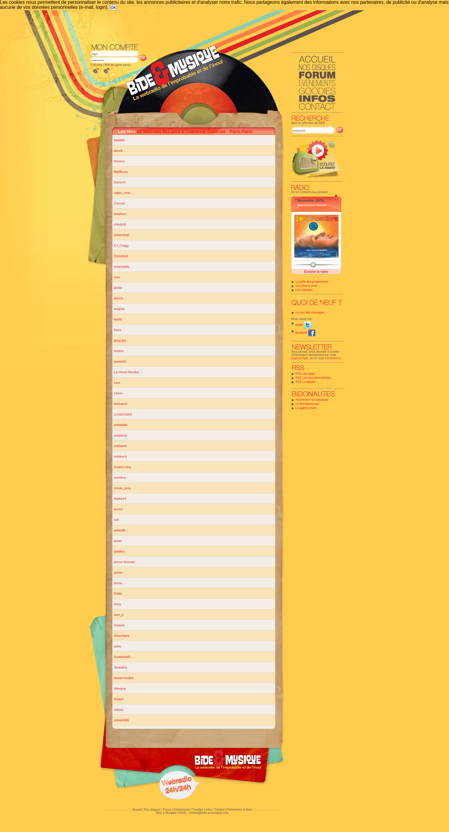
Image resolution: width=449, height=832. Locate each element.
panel (118, 541)
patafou (119, 551)
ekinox (118, 298)
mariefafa (120, 425)
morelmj (119, 477)
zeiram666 (121, 720)
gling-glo (120, 340)
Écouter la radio (316, 271)
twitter (303, 324)
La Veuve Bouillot (126, 372)
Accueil (137, 809)
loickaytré (120, 403)
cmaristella (122, 266)
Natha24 (120, 498)
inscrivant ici (333, 358)
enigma (119, 309)
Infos (209, 809)
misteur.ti (120, 456)
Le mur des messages (310, 312)
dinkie (118, 287)
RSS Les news (305, 373)
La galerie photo (306, 408)
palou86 (119, 530)
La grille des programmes (312, 281)
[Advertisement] (217, 26)
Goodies (197, 809)
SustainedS (122, 657)
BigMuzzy (121, 171)
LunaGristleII (123, 414)
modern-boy (122, 467)
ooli (116, 519)
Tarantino (120, 667)
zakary (118, 709)
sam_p (119, 614)
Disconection (305, 200)
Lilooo (118, 393)
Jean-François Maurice (312, 205)
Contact (219, 809)
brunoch (120, 182)
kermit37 (120, 361)
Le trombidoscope (307, 403)
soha (117, 646)
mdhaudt (120, 446)
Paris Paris (240, 131)
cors (117, 277)
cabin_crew (122, 193)
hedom (119, 351)
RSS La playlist (306, 381)
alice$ (118, 150)
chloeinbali (121, 235)
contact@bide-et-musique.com (209, 812)
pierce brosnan (124, 562)
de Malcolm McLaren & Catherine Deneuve (181, 131)
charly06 (120, 224)
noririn (118, 509)
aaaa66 (119, 140)
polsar (118, 572)
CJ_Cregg (121, 245)
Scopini (119, 625)
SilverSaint (122, 635)
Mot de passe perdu (117, 65)
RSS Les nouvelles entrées (313, 377)
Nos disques (152, 809)
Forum (167, 809)
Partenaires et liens (239, 809)
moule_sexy (122, 488)
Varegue (120, 688)
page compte (299, 358)
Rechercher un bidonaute (312, 399)
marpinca (120, 435)
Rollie (118, 593)
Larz (117, 382)
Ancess (119, 161)
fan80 (118, 319)
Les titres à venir (306, 285)
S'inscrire (97, 65)
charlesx (120, 214)
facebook (305, 332)
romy (117, 604)
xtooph (119, 699)
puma (118, 583)
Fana (117, 330)
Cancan (119, 203)
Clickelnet (121, 256)
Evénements (182, 809)
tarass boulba (123, 678)
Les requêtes (304, 289)
